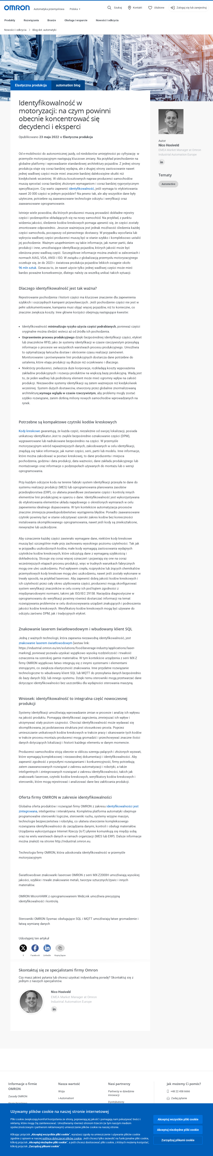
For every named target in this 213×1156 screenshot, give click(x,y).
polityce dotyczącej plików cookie (62, 1138)
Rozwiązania (31, 20)
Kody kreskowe (29, 431)
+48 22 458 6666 (178, 1091)
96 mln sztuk (27, 268)
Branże (51, 20)
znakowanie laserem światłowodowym (45, 643)
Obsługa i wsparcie (75, 20)
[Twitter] (23, 948)
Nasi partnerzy (119, 1084)
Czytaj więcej (164, 223)
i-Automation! (66, 1098)
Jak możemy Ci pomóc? (184, 1084)
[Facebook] (35, 948)
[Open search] (114, 8)
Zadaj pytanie (177, 1098)
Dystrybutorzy (116, 1102)
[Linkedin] (47, 948)
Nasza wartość (69, 1084)
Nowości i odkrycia (107, 20)
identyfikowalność (81, 189)
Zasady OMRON (17, 1096)
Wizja (61, 1091)
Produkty (9, 20)
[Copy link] (60, 948)
